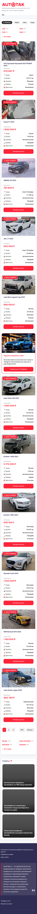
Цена (24, 22)
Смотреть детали (18, 93)
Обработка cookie (7, 854)
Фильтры (7, 22)
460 (22, 730)
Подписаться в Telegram (18, 369)
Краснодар (5, 744)
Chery (21, 28)
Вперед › (30, 730)
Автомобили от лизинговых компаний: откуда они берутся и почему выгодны (16, 808)
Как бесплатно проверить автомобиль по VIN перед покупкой (18, 784)
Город (32, 22)
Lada (3, 28)
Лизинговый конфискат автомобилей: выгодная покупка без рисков (18, 833)
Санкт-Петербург (25, 741)
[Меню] (3, 14)
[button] (6, 36)
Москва (4, 741)
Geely (4, 32)
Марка (17, 22)
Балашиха (23, 744)
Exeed (21, 32)
